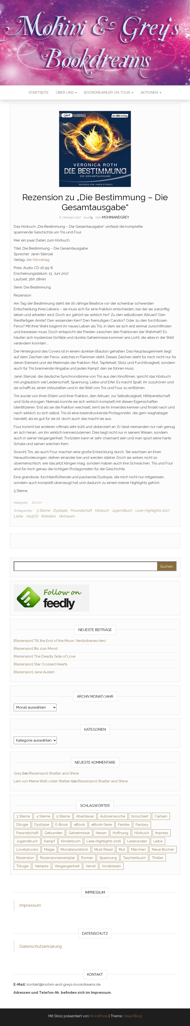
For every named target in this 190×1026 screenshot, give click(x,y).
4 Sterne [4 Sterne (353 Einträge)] (43, 816)
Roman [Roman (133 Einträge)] (87, 858)
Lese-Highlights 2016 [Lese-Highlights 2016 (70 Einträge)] (104, 841)
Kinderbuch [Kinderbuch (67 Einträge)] (70, 841)
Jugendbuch (122, 510)
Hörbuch (102, 510)
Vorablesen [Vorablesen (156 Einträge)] (111, 866)
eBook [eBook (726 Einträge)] (79, 824)
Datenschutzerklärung (40, 946)
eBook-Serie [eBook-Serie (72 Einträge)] (101, 824)
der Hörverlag (37, 260)
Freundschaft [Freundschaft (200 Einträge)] (27, 833)
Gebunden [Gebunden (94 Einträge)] (53, 833)
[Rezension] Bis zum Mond (35, 648)
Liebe (18, 516)
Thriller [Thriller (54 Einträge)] (157, 858)
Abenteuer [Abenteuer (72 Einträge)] (85, 816)
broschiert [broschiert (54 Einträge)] (139, 816)
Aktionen (151, 92)
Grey (18, 773)
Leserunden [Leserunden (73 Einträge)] (137, 841)
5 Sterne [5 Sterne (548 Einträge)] (63, 816)
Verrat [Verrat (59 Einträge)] (91, 866)
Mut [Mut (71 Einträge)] (122, 849)
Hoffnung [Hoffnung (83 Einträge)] (120, 833)
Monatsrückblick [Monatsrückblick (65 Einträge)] (74, 849)
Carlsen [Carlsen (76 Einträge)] (161, 816)
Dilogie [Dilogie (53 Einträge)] (22, 824)
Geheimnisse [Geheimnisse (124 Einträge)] (79, 833)
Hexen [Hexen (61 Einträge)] (101, 833)
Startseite (39, 92)
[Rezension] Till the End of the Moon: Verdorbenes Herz (60, 641)
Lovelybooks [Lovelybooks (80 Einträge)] (27, 849)
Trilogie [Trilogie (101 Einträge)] (22, 866)
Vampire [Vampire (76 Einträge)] (42, 866)
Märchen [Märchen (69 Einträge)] (138, 849)
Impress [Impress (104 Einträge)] (161, 833)
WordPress (99, 1016)
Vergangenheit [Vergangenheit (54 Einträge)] (67, 866)
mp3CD (32, 516)
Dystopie (60, 510)
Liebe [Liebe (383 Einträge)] (158, 841)
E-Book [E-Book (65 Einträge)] (61, 824)
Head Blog (133, 1016)
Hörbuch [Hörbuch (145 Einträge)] (141, 833)
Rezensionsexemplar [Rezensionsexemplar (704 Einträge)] (57, 858)
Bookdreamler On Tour (108, 92)
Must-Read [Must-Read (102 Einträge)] (103, 849)
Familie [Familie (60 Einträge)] (123, 824)
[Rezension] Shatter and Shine (54, 773)
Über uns (66, 92)
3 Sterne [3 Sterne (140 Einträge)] (23, 816)
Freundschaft (81, 510)
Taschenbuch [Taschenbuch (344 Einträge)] (134, 858)
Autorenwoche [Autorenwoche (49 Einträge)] (112, 816)
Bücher (37, 502)
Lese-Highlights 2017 (152, 510)
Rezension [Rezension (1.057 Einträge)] (25, 858)
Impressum (30, 905)
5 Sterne (43, 510)
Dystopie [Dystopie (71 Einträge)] (41, 824)
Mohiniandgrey (115, 217)
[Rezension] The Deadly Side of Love (44, 656)
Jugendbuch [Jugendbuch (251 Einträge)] (27, 841)
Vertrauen (67, 516)
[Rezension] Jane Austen (34, 672)
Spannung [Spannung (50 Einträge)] (108, 858)
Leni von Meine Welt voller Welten (42, 781)
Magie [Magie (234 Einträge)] (49, 849)
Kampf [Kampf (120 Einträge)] (49, 841)
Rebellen (48, 516)
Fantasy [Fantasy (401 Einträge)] (142, 824)
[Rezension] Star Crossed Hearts (40, 664)
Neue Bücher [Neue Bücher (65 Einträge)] (163, 849)
